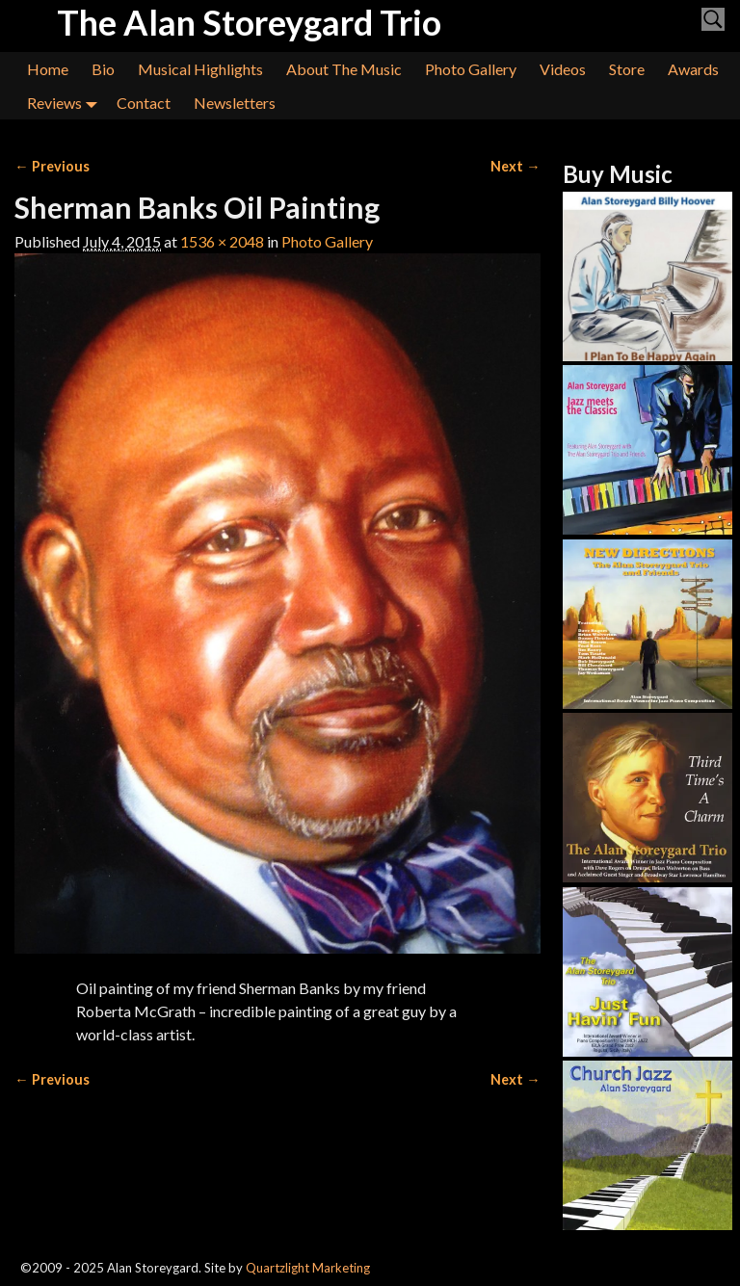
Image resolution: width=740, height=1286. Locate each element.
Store (627, 69)
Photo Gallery (470, 69)
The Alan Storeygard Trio (249, 22)
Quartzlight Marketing (308, 1267)
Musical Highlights (200, 69)
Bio (103, 69)
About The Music (344, 69)
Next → (515, 166)
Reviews (66, 102)
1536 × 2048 (222, 241)
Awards (693, 69)
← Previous (51, 166)
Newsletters (235, 102)
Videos (563, 69)
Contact (144, 102)
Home (47, 69)
